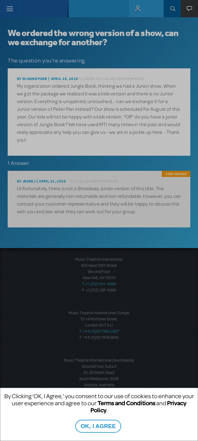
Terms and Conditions (126, 403)
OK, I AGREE (98, 426)
